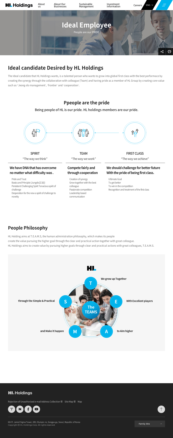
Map (80, 401)
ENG (149, 5)
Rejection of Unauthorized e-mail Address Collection (34, 401)
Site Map (69, 401)
